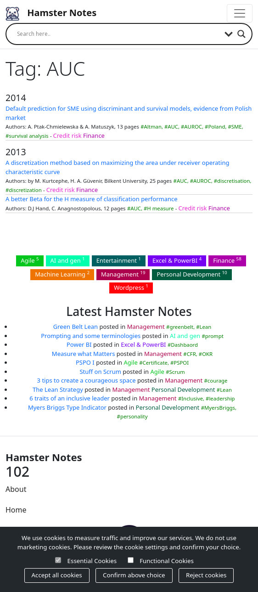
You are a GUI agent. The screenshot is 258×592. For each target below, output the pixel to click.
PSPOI (181, 362)
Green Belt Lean (75, 326)
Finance (94, 135)
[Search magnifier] (241, 34)
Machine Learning (62, 274)
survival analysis (28, 135)
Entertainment (118, 260)
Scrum (177, 371)
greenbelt (181, 326)
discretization (25, 189)
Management (123, 274)
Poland (216, 126)
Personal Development (192, 274)
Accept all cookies (57, 575)
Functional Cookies (167, 561)
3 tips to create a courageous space (86, 380)
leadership (222, 398)
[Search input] (118, 34)
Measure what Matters (83, 354)
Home (16, 510)
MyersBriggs (219, 407)
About (16, 489)
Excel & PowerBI (177, 260)
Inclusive (192, 398)
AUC (173, 126)
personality (134, 416)
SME (236, 126)
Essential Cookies (92, 561)
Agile (30, 260)
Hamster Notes (51, 13)
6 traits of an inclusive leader (69, 398)
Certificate (154, 362)
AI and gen (67, 260)
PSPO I (85, 362)
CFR (191, 353)
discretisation (233, 180)
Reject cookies (206, 575)
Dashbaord (184, 344)
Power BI (79, 344)
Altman (153, 126)
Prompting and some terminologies (90, 336)
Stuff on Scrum (100, 371)
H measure (160, 208)
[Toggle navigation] (239, 13)
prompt (214, 336)
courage (218, 380)
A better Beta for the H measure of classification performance (92, 199)
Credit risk (67, 135)
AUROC (193, 126)
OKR (207, 353)
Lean (205, 326)
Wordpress (131, 287)
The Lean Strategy (58, 389)
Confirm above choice (134, 575)
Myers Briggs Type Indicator (67, 407)
